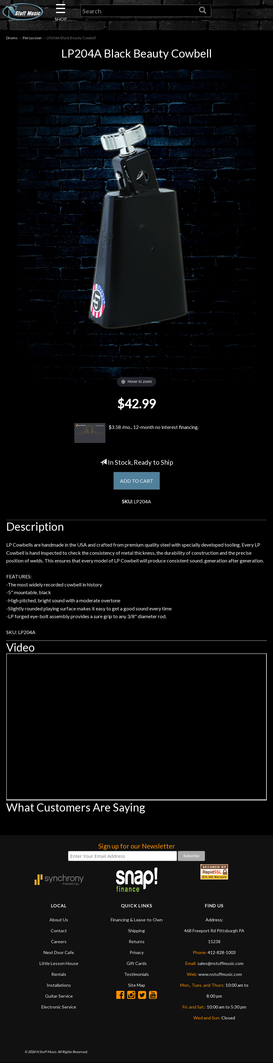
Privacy (137, 952)
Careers (59, 941)
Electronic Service (58, 1007)
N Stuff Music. (46, 1052)
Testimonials (136, 974)
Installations (59, 985)
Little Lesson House (58, 963)
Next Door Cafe (59, 952)
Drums (12, 37)
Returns (137, 941)
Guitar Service (59, 996)
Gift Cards (137, 963)
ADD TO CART (136, 481)
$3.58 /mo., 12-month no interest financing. (136, 433)
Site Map (136, 985)
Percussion (32, 37)
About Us (58, 920)
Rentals (58, 974)
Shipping (136, 931)
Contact (59, 931)
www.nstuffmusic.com (220, 974)
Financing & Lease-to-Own (137, 920)
